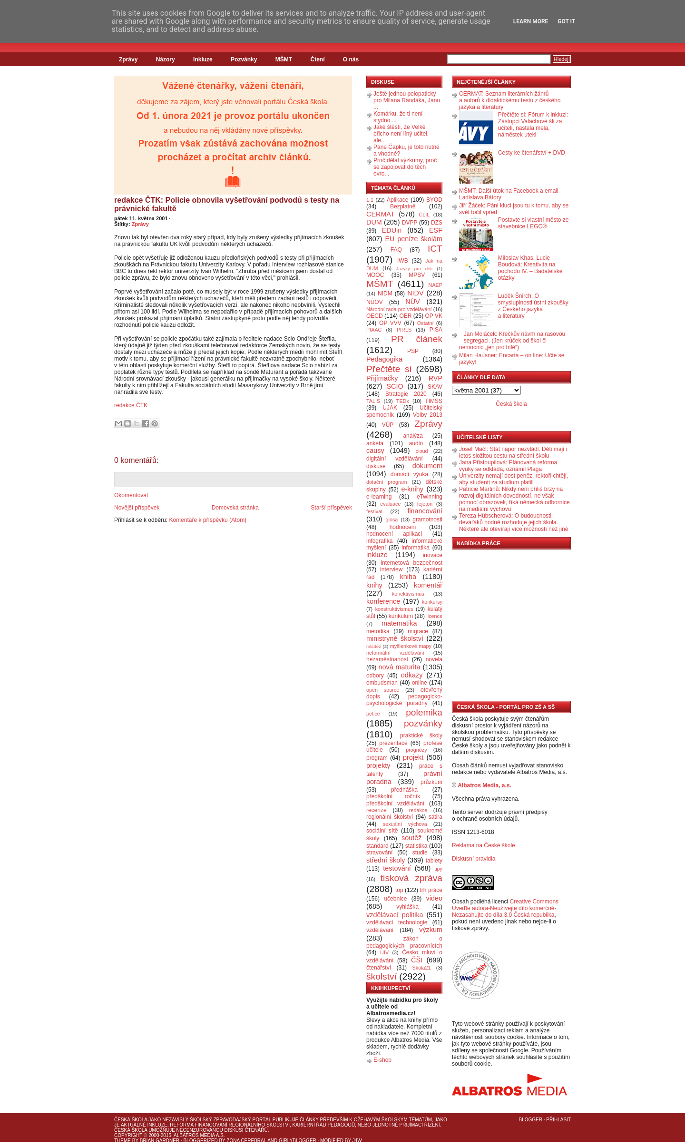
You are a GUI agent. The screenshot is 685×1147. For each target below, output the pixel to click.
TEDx (402, 401)
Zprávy (128, 59)
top (399, 890)
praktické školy (421, 735)
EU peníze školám (413, 239)
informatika (415, 547)
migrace (418, 631)
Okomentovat (131, 495)
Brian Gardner (159, 1140)
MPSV (417, 275)
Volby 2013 (427, 415)
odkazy (412, 675)
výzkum (430, 929)
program (377, 758)
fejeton (424, 504)
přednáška (404, 789)
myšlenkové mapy (410, 646)
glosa (392, 519)
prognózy (416, 750)
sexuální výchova (405, 824)
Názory (165, 59)
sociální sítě (382, 830)
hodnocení (403, 527)
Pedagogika (384, 359)
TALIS (373, 401)
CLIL (424, 214)
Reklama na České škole (483, 845)
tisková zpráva (411, 878)
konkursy (432, 602)
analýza (412, 435)
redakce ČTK (130, 405)
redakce (418, 810)
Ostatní (425, 323)
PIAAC (374, 330)
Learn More (530, 21)
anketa (374, 443)
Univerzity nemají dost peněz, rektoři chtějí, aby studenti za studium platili (513, 479)
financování (424, 511)
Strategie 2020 (406, 394)
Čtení (317, 59)
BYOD (434, 199)
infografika (379, 541)
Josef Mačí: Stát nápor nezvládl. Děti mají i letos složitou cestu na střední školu (513, 452)
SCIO (394, 386)
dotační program (386, 482)
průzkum (431, 782)
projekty (378, 765)
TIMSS (433, 401)
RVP (435, 378)
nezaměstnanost (387, 659)
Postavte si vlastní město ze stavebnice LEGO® (533, 223)
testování (397, 868)
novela (434, 659)
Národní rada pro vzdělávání (398, 309)
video (434, 898)
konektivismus (408, 594)
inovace (432, 555)
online (419, 682)
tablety (434, 860)
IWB (402, 260)
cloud (422, 451)
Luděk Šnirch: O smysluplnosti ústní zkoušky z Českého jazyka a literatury (533, 306)
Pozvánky (244, 59)
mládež (373, 646)
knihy (374, 585)
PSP (413, 351)
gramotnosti (427, 519)
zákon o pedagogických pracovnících (404, 942)
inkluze (377, 555)
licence (434, 616)
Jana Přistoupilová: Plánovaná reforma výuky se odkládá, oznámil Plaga (508, 465)
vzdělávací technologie (396, 922)
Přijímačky (382, 378)
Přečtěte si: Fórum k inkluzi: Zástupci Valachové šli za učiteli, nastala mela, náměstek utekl (533, 124)
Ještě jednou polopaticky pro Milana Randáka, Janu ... (406, 100)
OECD (374, 316)
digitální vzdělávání (394, 458)
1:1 (369, 200)
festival (374, 511)
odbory (375, 675)
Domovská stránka (235, 507)
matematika (399, 623)
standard (377, 846)
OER (405, 316)
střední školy (385, 860)
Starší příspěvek (331, 507)
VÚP (388, 425)
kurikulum (401, 616)
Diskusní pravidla (473, 858)
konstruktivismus (394, 609)
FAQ (396, 249)
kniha (408, 576)
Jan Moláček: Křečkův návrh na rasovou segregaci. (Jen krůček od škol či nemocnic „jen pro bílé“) (512, 341)
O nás (351, 59)
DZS (436, 222)
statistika (416, 846)
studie (420, 852)
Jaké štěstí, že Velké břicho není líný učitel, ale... (401, 134)
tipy (438, 869)
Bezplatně (402, 206)
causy (375, 450)
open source (382, 690)
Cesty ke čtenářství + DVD (531, 152)
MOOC (375, 275)
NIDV (415, 293)
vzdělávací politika (394, 915)
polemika (424, 712)
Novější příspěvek (136, 507)
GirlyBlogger (297, 1140)
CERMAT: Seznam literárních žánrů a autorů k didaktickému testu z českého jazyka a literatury (509, 100)
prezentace (393, 743)
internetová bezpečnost (411, 562)
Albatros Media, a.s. (484, 785)
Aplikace (397, 199)
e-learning (378, 496)
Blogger (530, 1119)
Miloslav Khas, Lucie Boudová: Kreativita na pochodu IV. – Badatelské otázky (530, 268)
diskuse (376, 466)
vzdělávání (379, 930)
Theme (122, 1140)
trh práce (431, 890)
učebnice (395, 898)
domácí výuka (409, 474)
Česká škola (511, 404)
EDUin (392, 230)
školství (381, 976)
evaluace (390, 504)
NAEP (435, 285)
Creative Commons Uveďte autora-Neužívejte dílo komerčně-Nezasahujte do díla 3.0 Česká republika (505, 908)
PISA (436, 329)
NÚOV (374, 302)
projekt (413, 757)
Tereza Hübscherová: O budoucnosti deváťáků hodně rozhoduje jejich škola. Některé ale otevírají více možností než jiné (513, 522)
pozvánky (423, 723)
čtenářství (378, 967)
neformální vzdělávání (395, 653)
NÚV (412, 301)
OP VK (433, 316)
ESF (435, 230)
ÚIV (384, 952)
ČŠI (416, 960)
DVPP (410, 222)
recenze (376, 810)
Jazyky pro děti (414, 268)
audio (416, 443)
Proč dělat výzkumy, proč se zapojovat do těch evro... (405, 167)
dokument (427, 466)
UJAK (389, 407)
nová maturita (400, 667)
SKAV (435, 386)
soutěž (411, 838)
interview (391, 569)
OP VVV (390, 323)
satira (435, 817)
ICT (435, 249)
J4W (357, 1140)
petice (373, 713)
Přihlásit (558, 1119)
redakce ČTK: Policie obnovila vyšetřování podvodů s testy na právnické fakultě (226, 204)
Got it (566, 21)
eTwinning (429, 496)
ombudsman (382, 682)
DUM (374, 222)
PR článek (416, 339)
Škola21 (421, 968)
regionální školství (389, 817)
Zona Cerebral (246, 1140)
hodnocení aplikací (394, 533)
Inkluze (203, 59)
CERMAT (380, 214)
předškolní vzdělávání (395, 803)
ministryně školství (394, 638)
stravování (379, 852)
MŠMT (283, 59)
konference (383, 601)
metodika (378, 631)
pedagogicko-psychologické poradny (404, 699)
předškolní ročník (393, 796)
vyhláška (407, 906)
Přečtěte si (388, 369)
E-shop (382, 1060)
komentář (428, 585)
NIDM (385, 293)
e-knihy (412, 489)
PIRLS (404, 330)
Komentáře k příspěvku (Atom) (207, 520)
